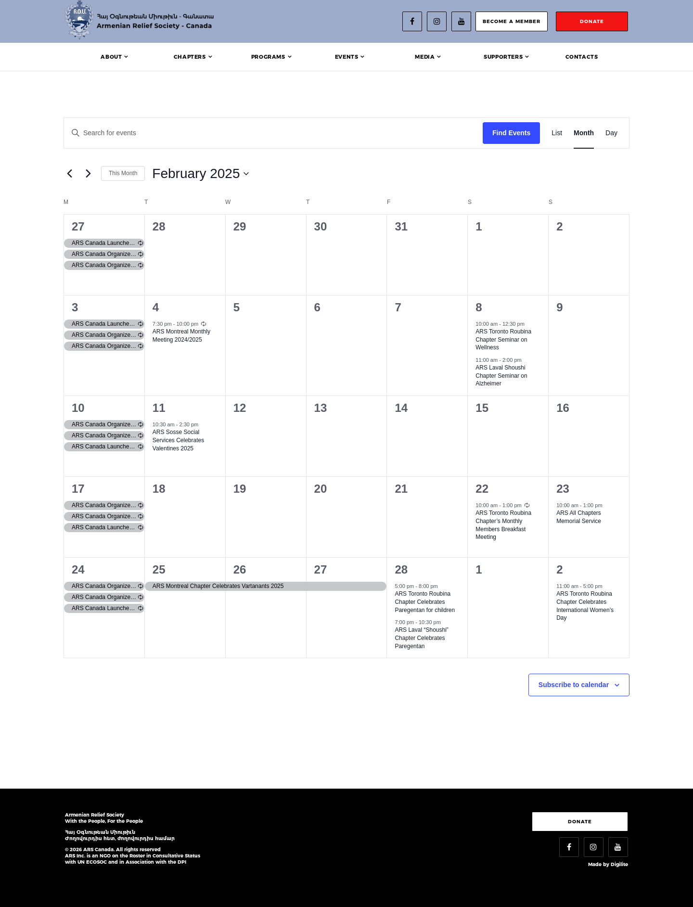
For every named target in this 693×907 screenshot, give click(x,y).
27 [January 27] (78, 226)
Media (425, 56)
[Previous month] (69, 173)
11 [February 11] (159, 407)
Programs (268, 56)
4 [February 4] (156, 307)
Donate (580, 821)
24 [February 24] (78, 569)
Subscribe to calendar (574, 685)
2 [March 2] (559, 569)
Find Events (511, 133)
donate (592, 21)
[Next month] (88, 173)
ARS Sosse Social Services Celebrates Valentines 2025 (178, 440)
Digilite (619, 864)
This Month (123, 173)
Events (347, 56)
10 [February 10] (78, 407)
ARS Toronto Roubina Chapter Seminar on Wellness (503, 339)
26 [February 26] (239, 569)
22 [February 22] (481, 488)
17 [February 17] (78, 488)
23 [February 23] (562, 488)
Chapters (190, 56)
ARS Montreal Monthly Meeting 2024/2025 (181, 335)
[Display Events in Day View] (611, 133)
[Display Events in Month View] (584, 133)
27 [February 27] (320, 569)
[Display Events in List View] (557, 133)
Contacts (581, 56)
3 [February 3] (75, 307)
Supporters (503, 56)
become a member (511, 21)
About (111, 56)
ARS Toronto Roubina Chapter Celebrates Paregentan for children (425, 601)
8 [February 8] (478, 307)
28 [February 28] (401, 569)
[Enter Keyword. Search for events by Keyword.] (273, 133)
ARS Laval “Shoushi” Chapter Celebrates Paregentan (421, 637)
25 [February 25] (159, 569)
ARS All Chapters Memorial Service (578, 517)
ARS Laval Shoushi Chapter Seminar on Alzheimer (501, 375)
